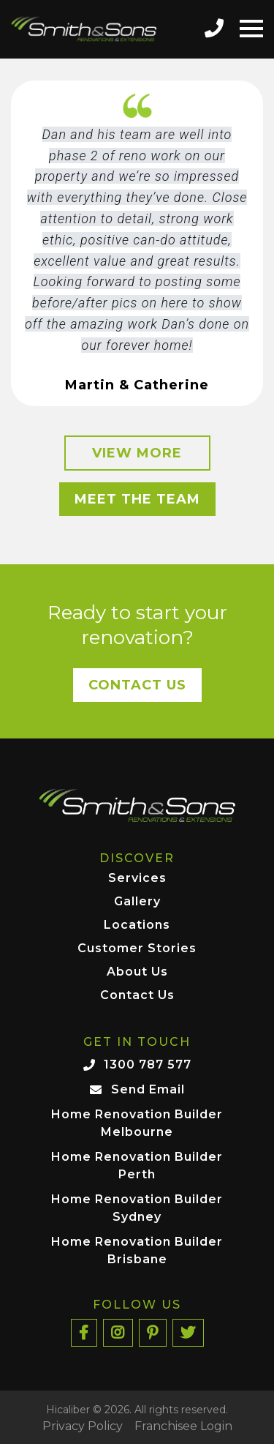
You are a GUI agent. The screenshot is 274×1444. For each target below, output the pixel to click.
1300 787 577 (147, 1064)
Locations (137, 925)
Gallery (137, 902)
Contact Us (137, 685)
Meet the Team (137, 499)
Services (137, 878)
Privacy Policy (82, 1426)
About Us (137, 972)
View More (137, 453)
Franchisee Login (183, 1426)
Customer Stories (137, 949)
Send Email (148, 1089)
